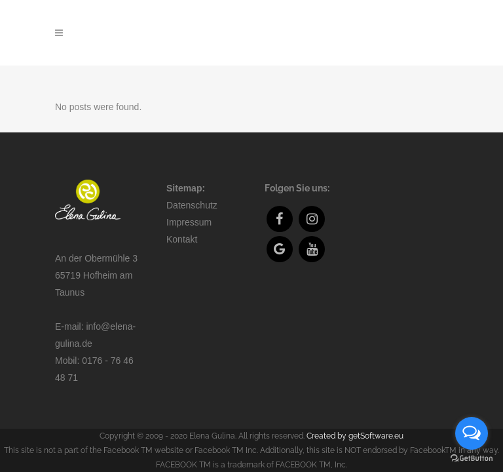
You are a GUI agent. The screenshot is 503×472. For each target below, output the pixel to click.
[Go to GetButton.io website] (472, 458)
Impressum (189, 205)
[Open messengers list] (471, 433)
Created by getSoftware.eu (355, 418)
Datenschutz (191, 188)
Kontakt (181, 222)
